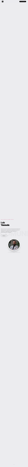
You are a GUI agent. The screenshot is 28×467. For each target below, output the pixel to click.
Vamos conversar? (22, 1)
